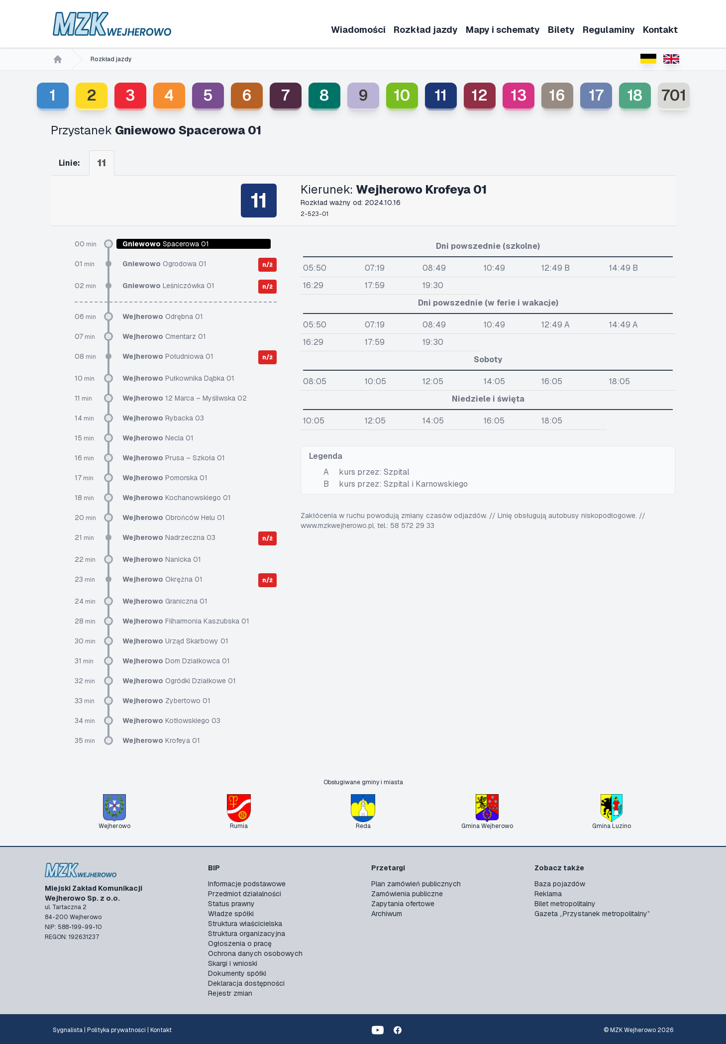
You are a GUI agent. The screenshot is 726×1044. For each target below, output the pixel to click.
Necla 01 (158, 437)
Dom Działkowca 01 (176, 660)
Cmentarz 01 (164, 336)
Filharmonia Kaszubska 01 (185, 621)
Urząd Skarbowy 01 (175, 640)
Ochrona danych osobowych (255, 953)
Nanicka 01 (161, 559)
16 (557, 95)
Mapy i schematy (503, 29)
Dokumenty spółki (237, 973)
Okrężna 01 (162, 579)
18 (634, 95)
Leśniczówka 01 (168, 285)
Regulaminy (609, 29)
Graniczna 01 (164, 601)
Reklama (548, 893)
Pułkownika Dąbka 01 (178, 378)
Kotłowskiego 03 (171, 720)
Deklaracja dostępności (246, 983)
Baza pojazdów (559, 883)
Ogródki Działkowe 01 (179, 680)
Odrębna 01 (162, 316)
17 (596, 95)
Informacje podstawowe (247, 883)
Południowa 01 (167, 356)
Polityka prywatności (116, 1030)
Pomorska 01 (164, 477)
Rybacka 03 (163, 418)
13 (518, 95)
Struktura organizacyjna (246, 933)
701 (673, 95)
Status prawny (231, 903)
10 (402, 95)
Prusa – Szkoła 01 (173, 457)
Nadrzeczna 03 (168, 537)
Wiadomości (358, 29)
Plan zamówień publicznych (416, 883)
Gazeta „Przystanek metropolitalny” (592, 913)
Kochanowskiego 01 (176, 497)
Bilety (561, 29)
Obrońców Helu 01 (173, 517)
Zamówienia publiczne (407, 893)
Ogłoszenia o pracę (240, 943)
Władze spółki (231, 913)
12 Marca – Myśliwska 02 (184, 398)
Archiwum (386, 913)
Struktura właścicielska (245, 923)
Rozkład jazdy (426, 29)
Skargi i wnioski (232, 963)
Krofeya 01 (161, 740)
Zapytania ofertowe (402, 903)
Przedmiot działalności (244, 893)
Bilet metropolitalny (565, 903)
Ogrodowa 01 (164, 263)
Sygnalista (68, 1030)
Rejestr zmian (230, 993)
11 (440, 95)
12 (479, 95)
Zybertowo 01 (166, 700)
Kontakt (660, 29)
